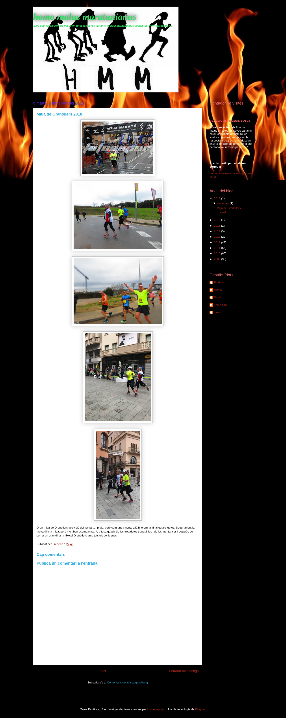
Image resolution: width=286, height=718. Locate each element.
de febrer (223, 203)
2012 (217, 242)
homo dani (220, 305)
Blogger (200, 709)
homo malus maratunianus (84, 17)
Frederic (219, 282)
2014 (217, 231)
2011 (217, 248)
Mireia (218, 290)
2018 (217, 198)
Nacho (218, 297)
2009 (217, 259)
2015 (217, 225)
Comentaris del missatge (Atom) (127, 682)
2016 (217, 220)
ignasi (217, 312)
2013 (217, 236)
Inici (103, 671)
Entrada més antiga (184, 671)
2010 (217, 253)
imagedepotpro (156, 709)
